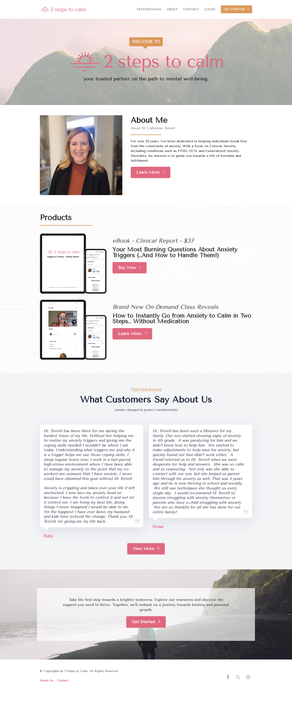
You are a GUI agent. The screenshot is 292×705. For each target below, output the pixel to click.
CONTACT (191, 9)
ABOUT (172, 9)
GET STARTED (236, 9)
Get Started (146, 621)
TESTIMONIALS (149, 9)
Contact (62, 680)
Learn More (150, 172)
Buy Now (129, 267)
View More (146, 548)
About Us (46, 680)
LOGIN (209, 9)
